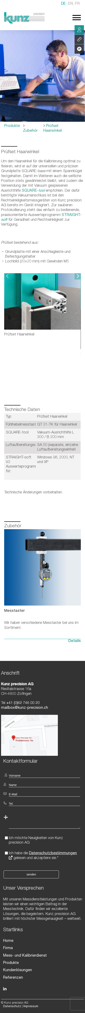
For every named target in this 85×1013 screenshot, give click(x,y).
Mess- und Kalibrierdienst (25, 951)
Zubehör (30, 131)
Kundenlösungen (17, 966)
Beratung (79, 30)
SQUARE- (33, 191)
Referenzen (13, 973)
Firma (8, 944)
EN (70, 4)
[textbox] (42, 756)
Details (74, 636)
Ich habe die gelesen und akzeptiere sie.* (43, 851)
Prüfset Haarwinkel (52, 128)
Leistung (79, 39)
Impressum (30, 1002)
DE (63, 4)
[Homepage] (24, 23)
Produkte (12, 126)
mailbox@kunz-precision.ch (24, 703)
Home (8, 936)
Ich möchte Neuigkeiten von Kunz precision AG (36, 836)
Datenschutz (12, 1002)
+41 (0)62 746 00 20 (22, 698)
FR (77, 4)
